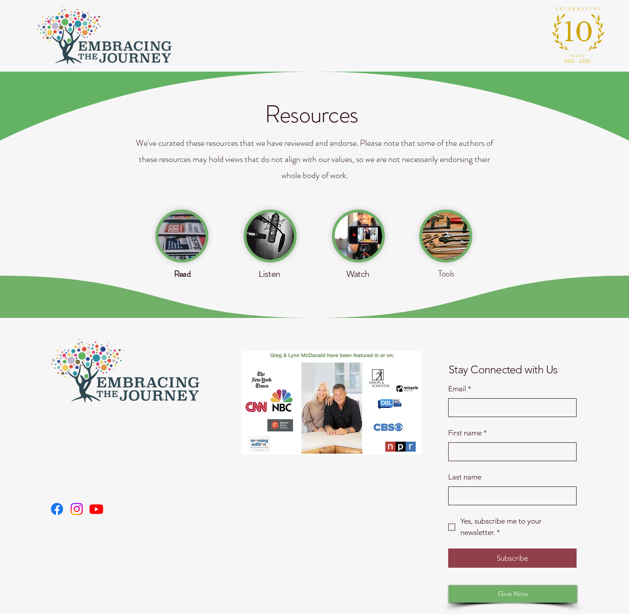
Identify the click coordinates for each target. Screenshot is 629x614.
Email (459, 389)
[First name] (510, 452)
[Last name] (510, 496)
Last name (464, 477)
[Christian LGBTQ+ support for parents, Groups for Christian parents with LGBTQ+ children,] (77, 509)
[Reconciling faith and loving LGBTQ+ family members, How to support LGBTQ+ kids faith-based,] (96, 509)
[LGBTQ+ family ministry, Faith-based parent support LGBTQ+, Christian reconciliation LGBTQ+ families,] (57, 509)
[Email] (510, 408)
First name (467, 433)
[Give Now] (513, 594)
